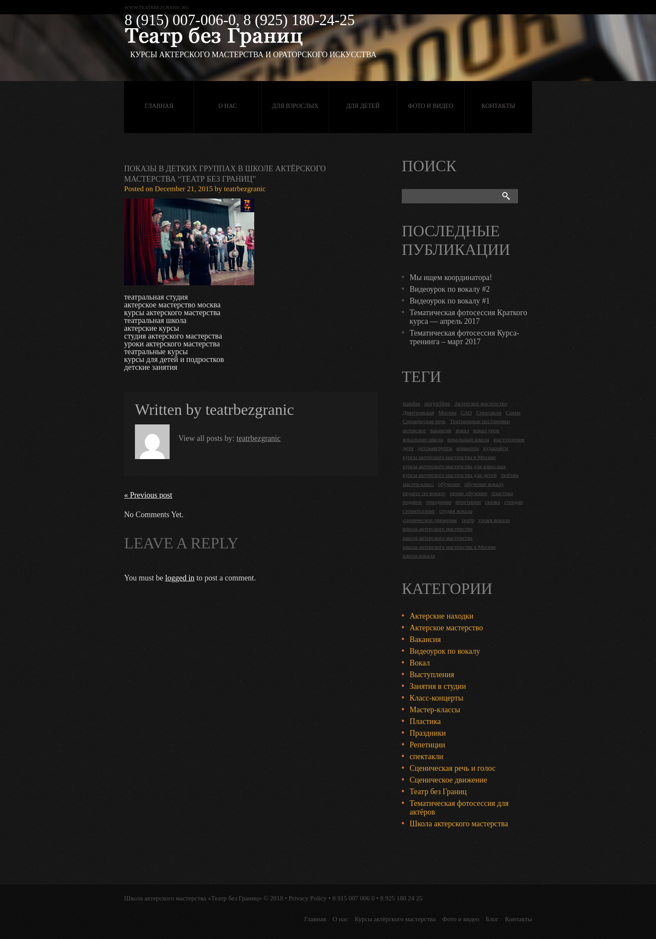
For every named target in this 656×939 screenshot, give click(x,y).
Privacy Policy (308, 898)
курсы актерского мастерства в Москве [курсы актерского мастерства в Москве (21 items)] (449, 457)
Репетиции (427, 744)
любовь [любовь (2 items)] (509, 475)
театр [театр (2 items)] (468, 520)
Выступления (432, 674)
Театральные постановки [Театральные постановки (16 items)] (480, 421)
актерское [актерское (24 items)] (414, 430)
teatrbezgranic (245, 189)
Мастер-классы (435, 709)
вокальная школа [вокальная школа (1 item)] (423, 439)
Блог (492, 919)
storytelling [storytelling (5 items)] (437, 403)
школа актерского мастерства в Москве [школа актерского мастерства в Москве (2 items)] (449, 547)
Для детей (363, 106)
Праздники (428, 733)
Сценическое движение (448, 780)
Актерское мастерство (446, 627)
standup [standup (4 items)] (411, 403)
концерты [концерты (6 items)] (467, 448)
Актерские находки (441, 616)
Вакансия (425, 639)
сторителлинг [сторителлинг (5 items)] (419, 511)
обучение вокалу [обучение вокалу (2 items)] (484, 484)
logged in (180, 578)
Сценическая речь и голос (452, 768)
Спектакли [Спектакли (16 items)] (489, 412)
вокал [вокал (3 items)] (462, 430)
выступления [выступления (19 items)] (509, 439)
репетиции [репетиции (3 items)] (468, 502)
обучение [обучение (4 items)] (449, 484)
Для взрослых (295, 106)
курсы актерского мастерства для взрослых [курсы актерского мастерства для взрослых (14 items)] (454, 466)
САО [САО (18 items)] (466, 412)
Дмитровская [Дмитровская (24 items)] (418, 412)
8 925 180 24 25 (401, 898)
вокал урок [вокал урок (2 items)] (486, 430)
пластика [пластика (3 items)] (502, 493)
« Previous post (148, 495)
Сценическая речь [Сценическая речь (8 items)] (424, 421)
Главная (159, 106)
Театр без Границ (438, 791)
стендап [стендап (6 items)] (513, 502)
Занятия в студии (438, 686)
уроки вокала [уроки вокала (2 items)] (494, 520)
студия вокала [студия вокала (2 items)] (455, 511)
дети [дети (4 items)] (408, 448)
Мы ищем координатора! (451, 277)
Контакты (498, 106)
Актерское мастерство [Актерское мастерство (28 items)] (480, 403)
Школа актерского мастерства (459, 823)
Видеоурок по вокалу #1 (450, 301)
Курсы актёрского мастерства (395, 919)
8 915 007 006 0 (353, 898)
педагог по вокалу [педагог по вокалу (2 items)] (424, 493)
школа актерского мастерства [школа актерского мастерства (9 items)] (437, 538)
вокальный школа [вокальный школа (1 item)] (468, 439)
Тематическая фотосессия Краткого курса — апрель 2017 (468, 317)
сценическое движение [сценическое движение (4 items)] (430, 520)
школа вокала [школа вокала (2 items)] (419, 555)
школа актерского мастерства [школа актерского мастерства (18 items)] (437, 528)
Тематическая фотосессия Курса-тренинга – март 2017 (464, 337)
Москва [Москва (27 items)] (447, 412)
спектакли (426, 756)
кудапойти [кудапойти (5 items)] (495, 448)
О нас (227, 106)
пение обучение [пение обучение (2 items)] (469, 493)
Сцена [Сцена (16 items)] (513, 412)
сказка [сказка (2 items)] (492, 502)
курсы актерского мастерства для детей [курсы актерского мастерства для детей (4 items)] (450, 475)
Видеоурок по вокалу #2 (450, 289)
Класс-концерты (436, 698)
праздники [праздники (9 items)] (438, 502)
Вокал (420, 663)
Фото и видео (430, 106)
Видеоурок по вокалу (445, 651)
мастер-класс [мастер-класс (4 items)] (418, 484)
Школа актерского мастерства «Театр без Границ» (193, 898)
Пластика (425, 721)
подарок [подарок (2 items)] (412, 502)
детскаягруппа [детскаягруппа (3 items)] (435, 448)
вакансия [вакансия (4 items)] (440, 430)
